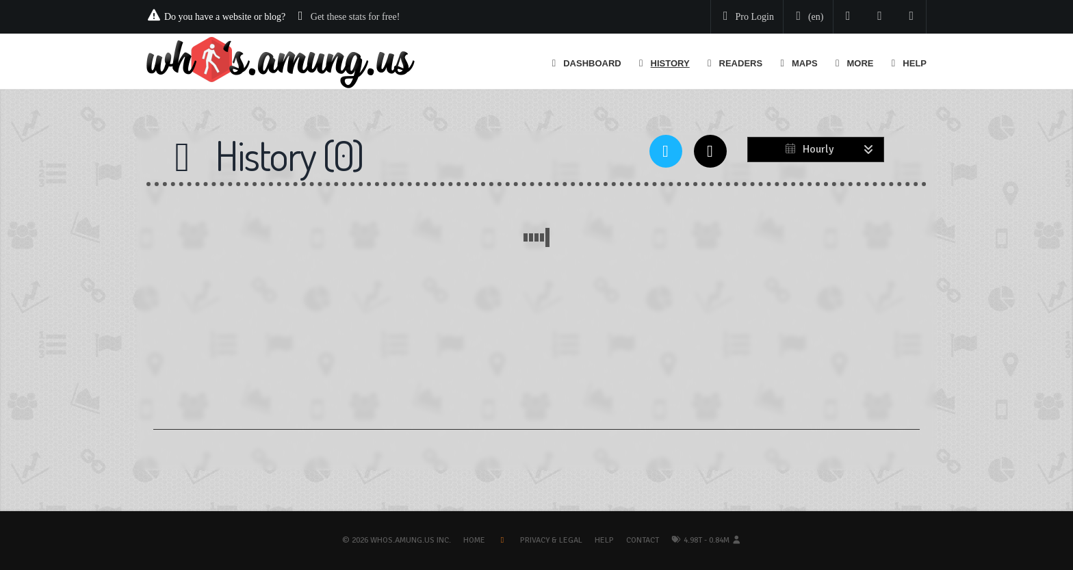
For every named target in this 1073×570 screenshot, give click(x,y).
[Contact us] (912, 17)
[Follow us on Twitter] (848, 17)
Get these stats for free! (355, 17)
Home (474, 540)
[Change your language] (806, 17)
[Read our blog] (879, 17)
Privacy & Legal (551, 540)
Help (604, 540)
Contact (642, 540)
